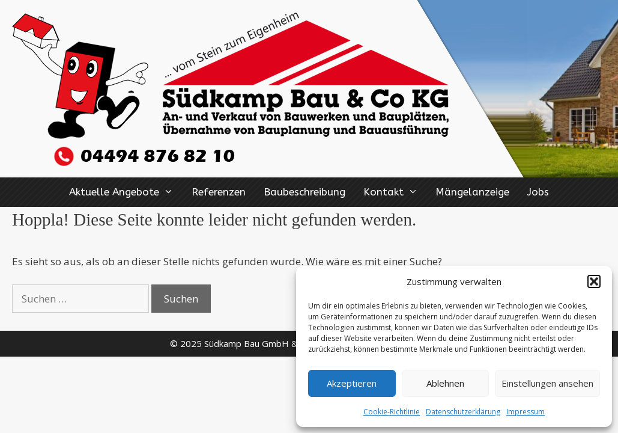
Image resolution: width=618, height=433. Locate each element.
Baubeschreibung (304, 192)
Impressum (525, 412)
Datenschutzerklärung (463, 412)
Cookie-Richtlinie (391, 412)
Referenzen (219, 192)
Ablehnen (445, 383)
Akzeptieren (352, 383)
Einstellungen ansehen (547, 383)
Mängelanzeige (472, 192)
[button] (594, 281)
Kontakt (395, 192)
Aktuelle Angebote (126, 192)
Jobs (538, 192)
